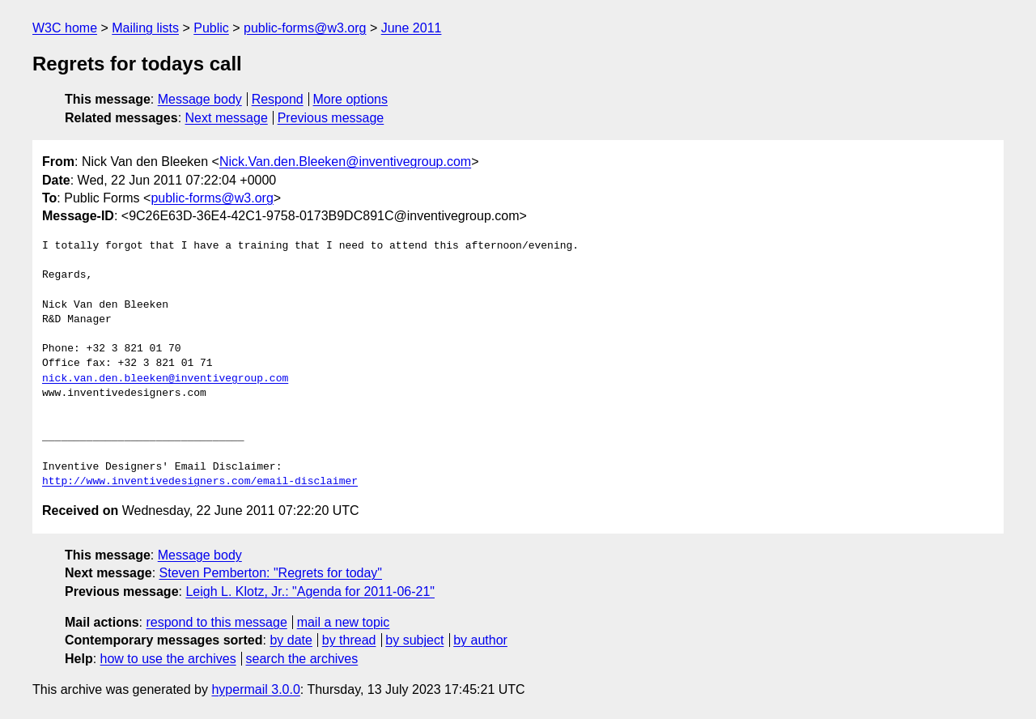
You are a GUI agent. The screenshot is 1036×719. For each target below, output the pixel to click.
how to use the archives (168, 659)
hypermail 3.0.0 (255, 689)
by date (291, 640)
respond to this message (216, 622)
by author (480, 640)
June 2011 (411, 28)
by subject (414, 640)
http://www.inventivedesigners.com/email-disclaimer (200, 481)
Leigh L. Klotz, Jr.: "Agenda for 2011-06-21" (310, 591)
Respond (278, 99)
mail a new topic (343, 622)
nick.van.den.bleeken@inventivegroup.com (165, 379)
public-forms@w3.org (305, 28)
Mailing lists (145, 28)
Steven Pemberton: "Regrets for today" (271, 573)
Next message (226, 118)
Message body (200, 99)
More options (350, 99)
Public (211, 28)
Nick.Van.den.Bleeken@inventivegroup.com (345, 161)
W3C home (64, 28)
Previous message (331, 118)
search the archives (302, 659)
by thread (349, 640)
